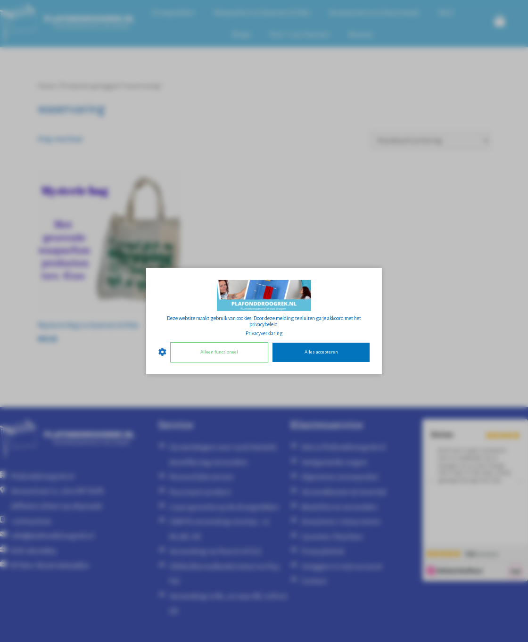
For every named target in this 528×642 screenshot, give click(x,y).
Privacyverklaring (264, 333)
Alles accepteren (321, 351)
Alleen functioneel (219, 351)
